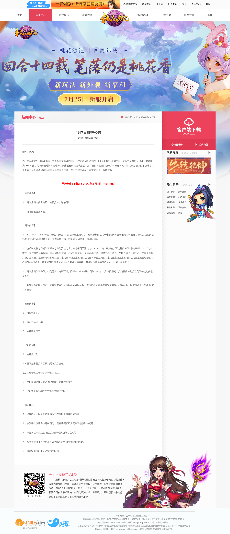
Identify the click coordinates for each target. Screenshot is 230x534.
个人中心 (196, 4)
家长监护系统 (162, 522)
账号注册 (189, 15)
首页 (20, 15)
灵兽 (180, 213)
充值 (184, 4)
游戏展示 (64, 15)
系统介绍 (182, 207)
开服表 (159, 4)
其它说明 (171, 213)
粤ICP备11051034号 (131, 519)
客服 (208, 4)
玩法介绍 (182, 197)
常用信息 (171, 197)
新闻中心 (40, 15)
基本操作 (171, 192)
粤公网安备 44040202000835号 (112, 522)
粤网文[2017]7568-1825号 (172, 519)
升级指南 (182, 192)
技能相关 (171, 207)
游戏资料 (143, 15)
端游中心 (146, 4)
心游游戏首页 (130, 4)
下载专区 (166, 15)
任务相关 (182, 202)
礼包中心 (172, 4)
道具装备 (171, 202)
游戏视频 (87, 15)
